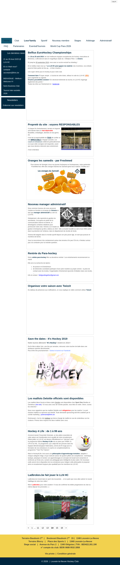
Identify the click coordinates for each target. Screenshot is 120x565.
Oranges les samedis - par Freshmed (50, 160)
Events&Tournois (37, 46)
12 (43, 528)
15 (57, 528)
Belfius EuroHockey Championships (49, 52)
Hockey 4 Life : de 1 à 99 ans (45, 431)
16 (62, 528)
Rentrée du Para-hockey (42, 253)
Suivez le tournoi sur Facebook (60, 351)
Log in (114, 1)
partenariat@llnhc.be (48, 414)
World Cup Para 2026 (60, 46)
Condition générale (66, 554)
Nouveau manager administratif (47, 204)
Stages (77, 40)
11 (38, 528)
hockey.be (56, 84)
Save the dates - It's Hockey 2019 (47, 338)
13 (47, 528)
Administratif (106, 40)
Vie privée (50, 554)
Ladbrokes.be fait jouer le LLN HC (48, 475)
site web (38, 404)
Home (6, 40)
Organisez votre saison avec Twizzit (49, 286)
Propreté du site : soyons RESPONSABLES (54, 124)
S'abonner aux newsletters (13, 105)
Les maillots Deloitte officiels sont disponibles (55, 398)
